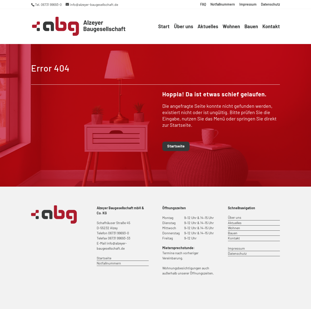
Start (164, 27)
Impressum (248, 4)
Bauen (251, 27)
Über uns (183, 27)
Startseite (176, 146)
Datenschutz (270, 4)
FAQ (203, 4)
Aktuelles (208, 27)
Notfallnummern (222, 4)
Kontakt (271, 27)
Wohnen (231, 27)
